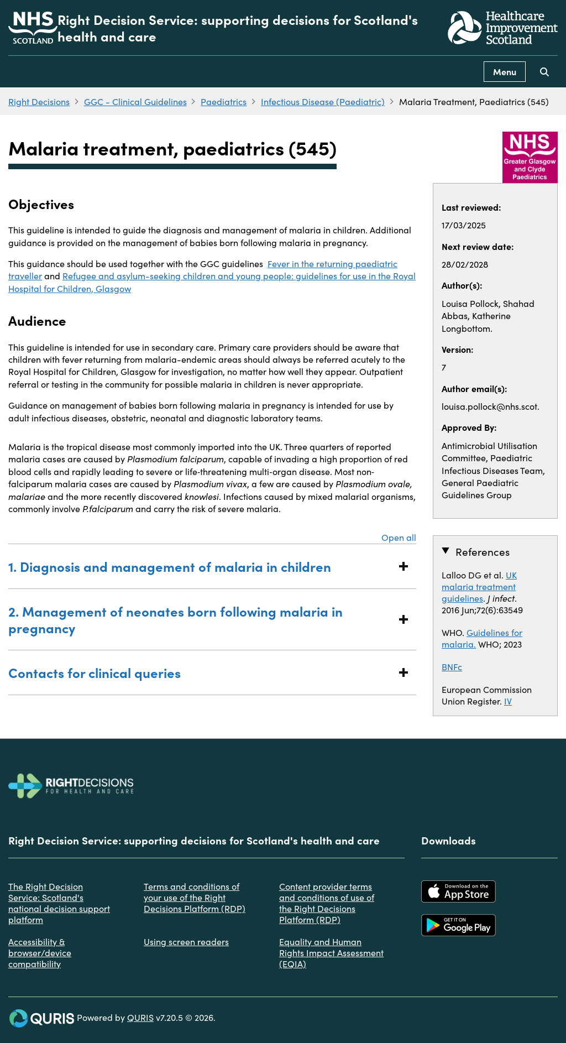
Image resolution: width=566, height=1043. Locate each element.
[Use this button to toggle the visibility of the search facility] (544, 71)
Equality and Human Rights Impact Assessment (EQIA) (331, 952)
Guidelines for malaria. (482, 638)
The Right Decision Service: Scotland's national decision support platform (59, 902)
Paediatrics (224, 101)
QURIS (140, 1017)
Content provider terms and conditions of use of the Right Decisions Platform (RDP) (326, 902)
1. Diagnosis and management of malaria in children (201, 566)
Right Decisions (39, 101)
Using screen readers (186, 941)
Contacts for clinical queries (201, 672)
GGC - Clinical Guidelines (135, 101)
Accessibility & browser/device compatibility (39, 952)
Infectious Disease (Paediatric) (323, 101)
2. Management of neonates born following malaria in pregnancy (201, 619)
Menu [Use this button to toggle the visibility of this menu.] (504, 71)
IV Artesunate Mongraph (486, 706)
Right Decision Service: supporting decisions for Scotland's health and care (237, 27)
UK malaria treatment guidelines (479, 586)
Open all (398, 537)
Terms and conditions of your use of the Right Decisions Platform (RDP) (194, 897)
